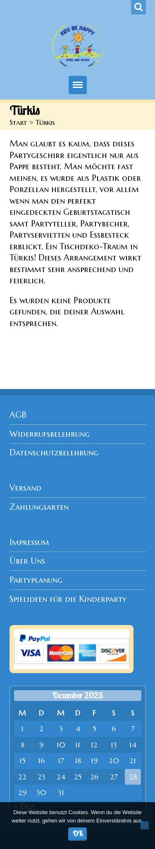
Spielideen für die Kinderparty (68, 599)
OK (78, 833)
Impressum (29, 542)
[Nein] (145, 825)
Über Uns (27, 561)
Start (18, 122)
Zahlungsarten (39, 507)
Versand (25, 488)
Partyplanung (36, 580)
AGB (18, 415)
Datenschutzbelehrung (54, 453)
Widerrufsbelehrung (50, 434)
